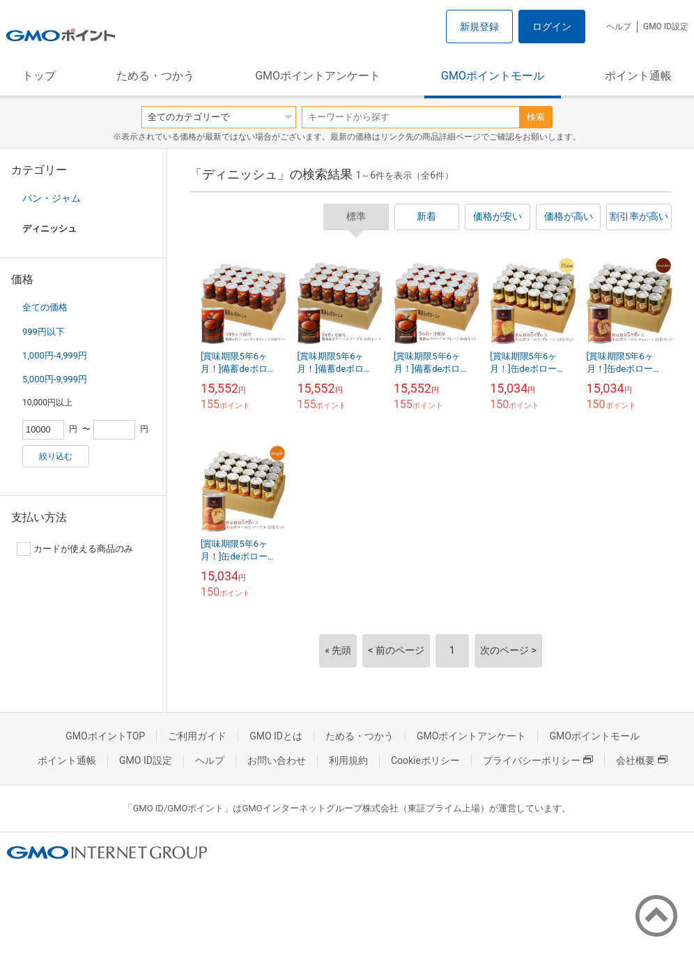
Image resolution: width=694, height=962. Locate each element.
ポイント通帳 (638, 75)
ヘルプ (618, 26)
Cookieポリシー (425, 760)
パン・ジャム (51, 198)
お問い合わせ (276, 760)
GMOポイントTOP (105, 736)
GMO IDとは (275, 736)
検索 (536, 117)
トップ (39, 75)
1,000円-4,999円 (54, 355)
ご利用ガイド (197, 736)
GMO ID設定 (665, 26)
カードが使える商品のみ (75, 549)
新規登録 (479, 26)
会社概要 (642, 760)
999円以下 (43, 331)
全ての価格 (45, 307)
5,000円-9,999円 (54, 379)
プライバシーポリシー (538, 760)
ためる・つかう (155, 75)
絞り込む (55, 456)
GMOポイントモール (492, 75)
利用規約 (348, 760)
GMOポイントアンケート (317, 75)
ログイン (551, 26)
